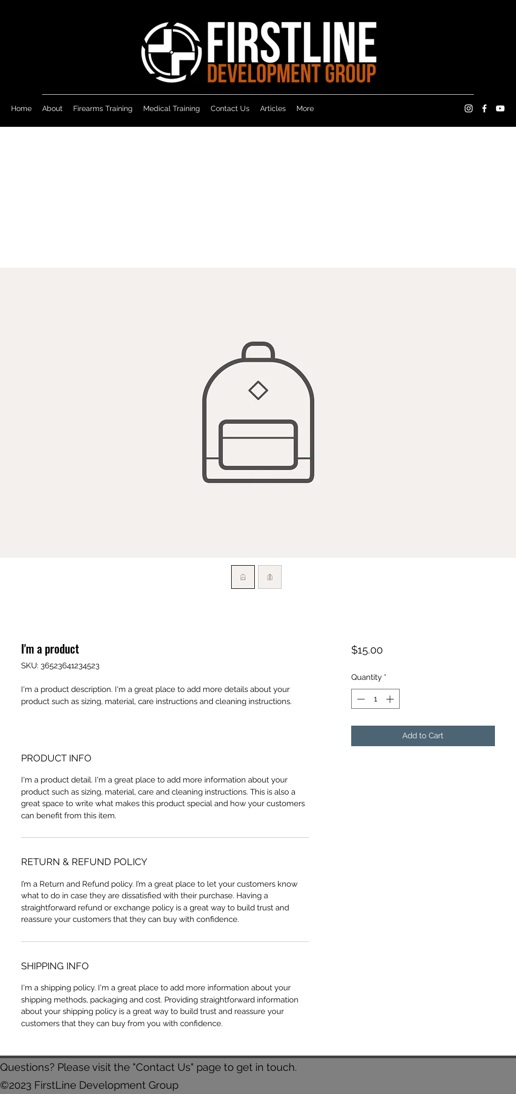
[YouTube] (500, 108)
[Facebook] (484, 108)
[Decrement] (360, 699)
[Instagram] (468, 108)
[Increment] (391, 699)
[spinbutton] (375, 699)
